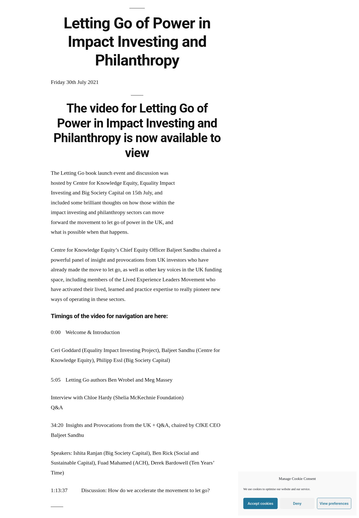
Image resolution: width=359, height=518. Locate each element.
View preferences (334, 503)
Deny (297, 503)
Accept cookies (260, 503)
